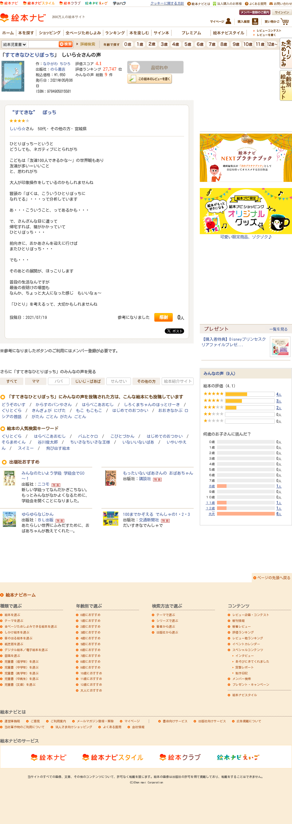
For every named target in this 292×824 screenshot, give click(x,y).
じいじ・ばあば (88, 381)
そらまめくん (14, 442)
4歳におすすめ (91, 638)
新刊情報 (238, 620)
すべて (11, 381)
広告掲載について (249, 721)
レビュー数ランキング (247, 638)
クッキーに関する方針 (167, 3)
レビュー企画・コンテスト (250, 614)
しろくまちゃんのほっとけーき (152, 405)
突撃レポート (244, 667)
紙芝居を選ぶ (14, 643)
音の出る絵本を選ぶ (18, 638)
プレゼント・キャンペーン (250, 684)
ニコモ (43, 484)
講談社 (145, 479)
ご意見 (35, 721)
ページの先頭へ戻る (273, 577)
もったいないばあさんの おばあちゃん (158, 473)
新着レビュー (241, 626)
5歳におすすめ (91, 643)
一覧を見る (278, 329)
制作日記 (241, 673)
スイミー (26, 448)
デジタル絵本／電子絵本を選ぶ (26, 649)
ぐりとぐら (12, 411)
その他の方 (146, 381)
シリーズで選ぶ (167, 620)
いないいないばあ (138, 442)
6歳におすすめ (91, 649)
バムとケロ (88, 436)
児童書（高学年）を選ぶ (21, 673)
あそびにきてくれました (252, 661)
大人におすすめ (91, 690)
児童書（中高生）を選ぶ (21, 678)
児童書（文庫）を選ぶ (20, 684)
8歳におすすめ (91, 661)
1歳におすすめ (91, 620)
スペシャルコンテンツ (247, 649)
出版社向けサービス (212, 721)
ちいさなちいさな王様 (90, 442)
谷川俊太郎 (48, 442)
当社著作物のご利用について (25, 726)
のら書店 (57, 69)
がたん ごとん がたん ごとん (59, 417)
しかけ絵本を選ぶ (17, 632)
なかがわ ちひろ (57, 63)
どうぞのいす (14, 405)
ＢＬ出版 (45, 520)
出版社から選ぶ (167, 632)
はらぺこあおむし (98, 405)
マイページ (132, 721)
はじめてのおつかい (130, 411)
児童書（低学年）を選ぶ (21, 661)
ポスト (175, 331)
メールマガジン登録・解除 (95, 721)
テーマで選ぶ (165, 614)
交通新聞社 (149, 520)
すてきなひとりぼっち (29, 55)
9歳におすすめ (91, 667)
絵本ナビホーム (21, 595)
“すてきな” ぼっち (33, 112)
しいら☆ (18, 129)
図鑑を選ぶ (12, 655)
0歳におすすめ (91, 614)
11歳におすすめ (91, 678)
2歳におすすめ (91, 626)
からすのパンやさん (54, 405)
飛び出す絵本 (58, 448)
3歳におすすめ (91, 632)
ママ (35, 381)
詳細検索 (87, 44)
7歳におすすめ (91, 655)
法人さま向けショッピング (73, 726)
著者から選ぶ (165, 626)
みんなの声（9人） (220, 373)
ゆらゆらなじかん (37, 514)
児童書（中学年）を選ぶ (21, 667)
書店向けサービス (175, 721)
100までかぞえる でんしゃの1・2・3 (156, 514)
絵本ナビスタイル (244, 694)
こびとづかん (122, 436)
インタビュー (244, 655)
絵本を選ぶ (12, 614)
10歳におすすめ (91, 673)
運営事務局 (12, 721)
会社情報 (138, 726)
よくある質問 (112, 726)
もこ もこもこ (89, 411)
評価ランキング (243, 632)
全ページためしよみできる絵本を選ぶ (31, 626)
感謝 (163, 317)
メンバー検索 (241, 678)
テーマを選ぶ (14, 620)
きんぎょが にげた (49, 411)
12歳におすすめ (91, 684)
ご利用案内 (58, 721)
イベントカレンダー (246, 643)
